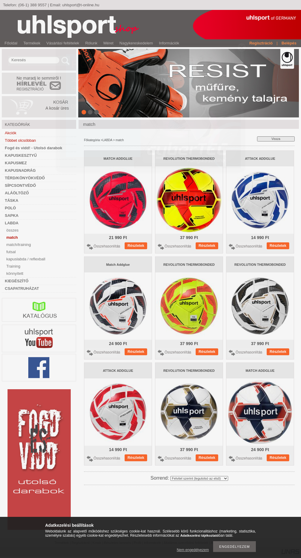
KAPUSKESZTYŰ (21, 155)
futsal (11, 252)
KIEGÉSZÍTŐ (17, 281)
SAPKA (12, 215)
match (12, 237)
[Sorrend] (199, 478)
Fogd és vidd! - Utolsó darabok (33, 148)
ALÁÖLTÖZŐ (17, 193)
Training (13, 266)
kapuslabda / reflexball (25, 259)
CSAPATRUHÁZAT (22, 288)
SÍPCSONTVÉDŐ (20, 185)
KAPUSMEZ (16, 163)
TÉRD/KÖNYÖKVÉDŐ (25, 178)
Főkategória (92, 140)
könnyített (14, 273)
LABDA (12, 223)
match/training (18, 244)
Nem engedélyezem (193, 550)
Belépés (288, 43)
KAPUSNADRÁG (20, 170)
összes (12, 230)
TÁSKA (11, 200)
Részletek (136, 246)
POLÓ (10, 208)
